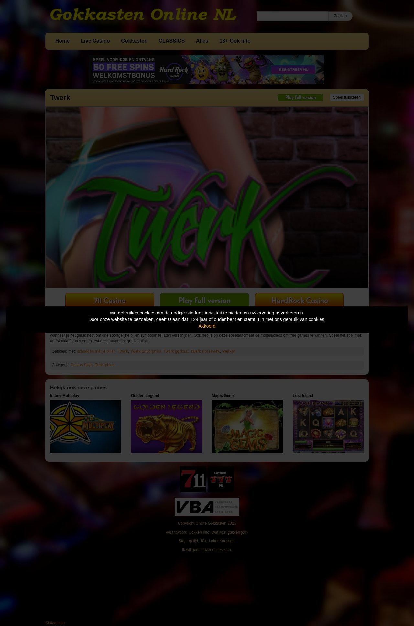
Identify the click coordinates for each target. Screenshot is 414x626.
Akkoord (207, 326)
